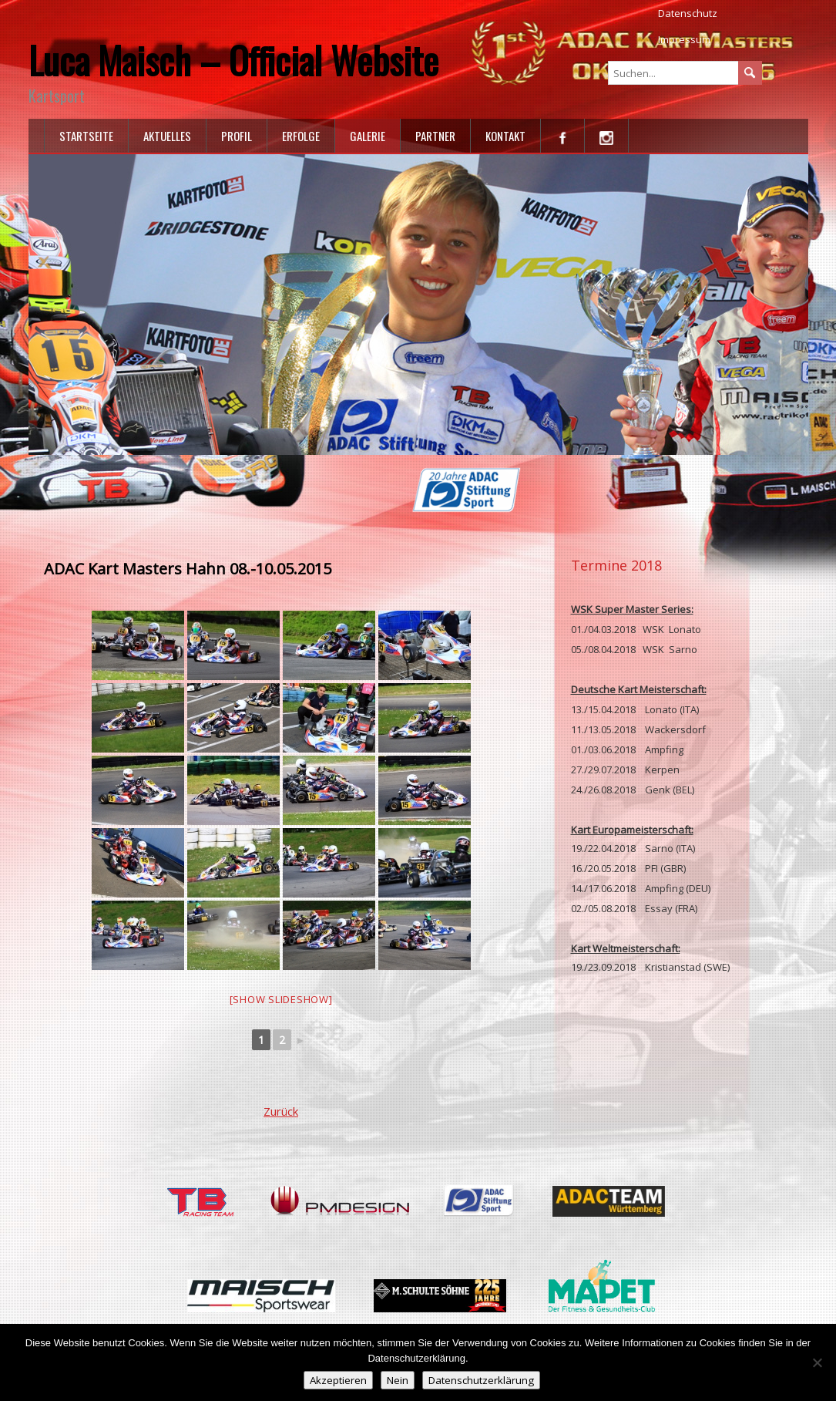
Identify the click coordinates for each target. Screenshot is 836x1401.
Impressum (684, 39)
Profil (236, 135)
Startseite (86, 135)
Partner (435, 135)
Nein (397, 1380)
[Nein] (816, 1362)
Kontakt (505, 135)
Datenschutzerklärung (481, 1380)
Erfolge (301, 135)
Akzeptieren (338, 1380)
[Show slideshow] (281, 999)
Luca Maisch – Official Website (233, 59)
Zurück (281, 1111)
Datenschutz (687, 13)
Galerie (367, 135)
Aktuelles (167, 135)
